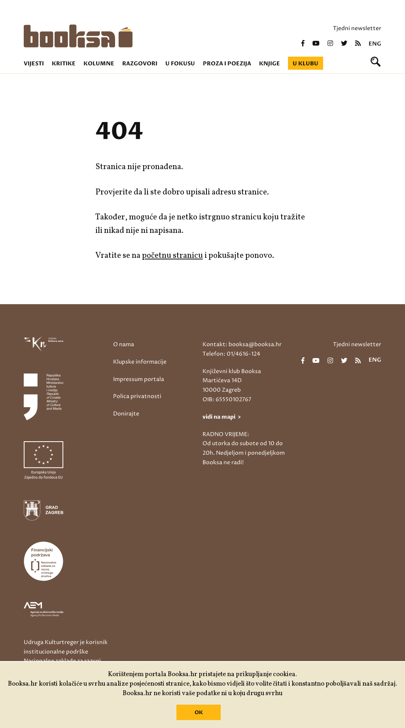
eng (375, 44)
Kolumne (98, 63)
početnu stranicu (172, 255)
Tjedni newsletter (357, 28)
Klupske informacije (140, 362)
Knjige (269, 63)
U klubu (305, 63)
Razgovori (139, 63)
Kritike (64, 63)
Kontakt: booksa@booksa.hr (242, 344)
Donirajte (126, 413)
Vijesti (34, 63)
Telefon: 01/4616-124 (231, 354)
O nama (123, 344)
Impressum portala (138, 379)
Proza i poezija (227, 63)
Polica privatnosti (137, 396)
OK (199, 712)
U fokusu (180, 63)
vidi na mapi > (221, 417)
